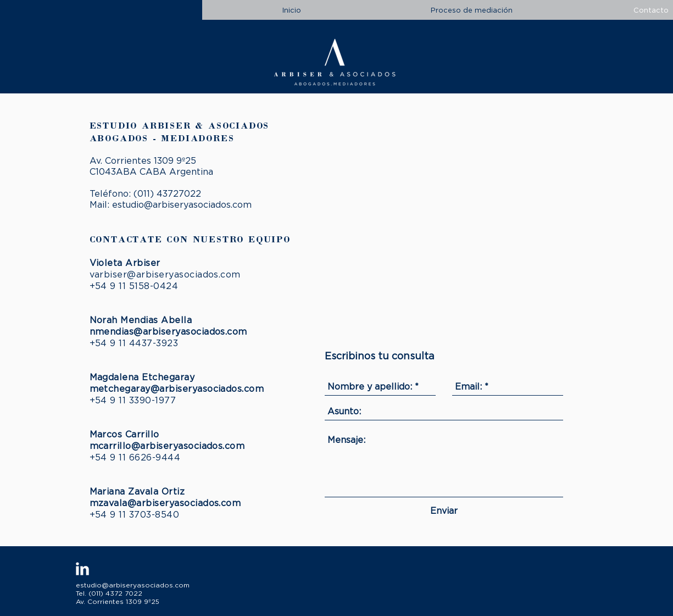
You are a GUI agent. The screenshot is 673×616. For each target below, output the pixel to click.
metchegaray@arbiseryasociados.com (177, 388)
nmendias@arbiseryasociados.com (168, 331)
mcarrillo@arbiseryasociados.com (167, 446)
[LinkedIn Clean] (82, 568)
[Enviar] (444, 510)
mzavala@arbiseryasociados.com (165, 503)
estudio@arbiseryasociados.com (182, 204)
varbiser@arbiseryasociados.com (165, 274)
